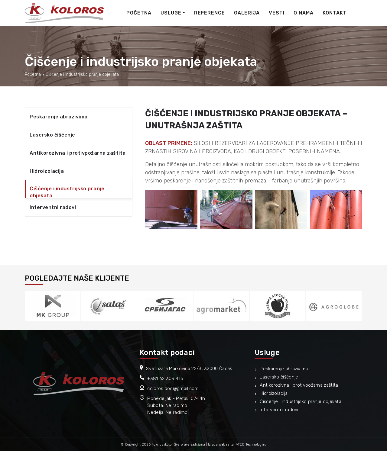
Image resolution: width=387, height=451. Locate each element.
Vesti (277, 13)
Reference (209, 13)
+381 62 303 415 (165, 378)
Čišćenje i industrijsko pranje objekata (67, 191)
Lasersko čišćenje (52, 135)
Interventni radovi (53, 207)
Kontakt (335, 13)
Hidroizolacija (47, 171)
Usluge (171, 13)
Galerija (247, 13)
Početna (138, 13)
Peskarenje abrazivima (59, 117)
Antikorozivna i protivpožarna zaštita (78, 153)
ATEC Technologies (251, 444)
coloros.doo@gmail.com (172, 388)
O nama (304, 13)
